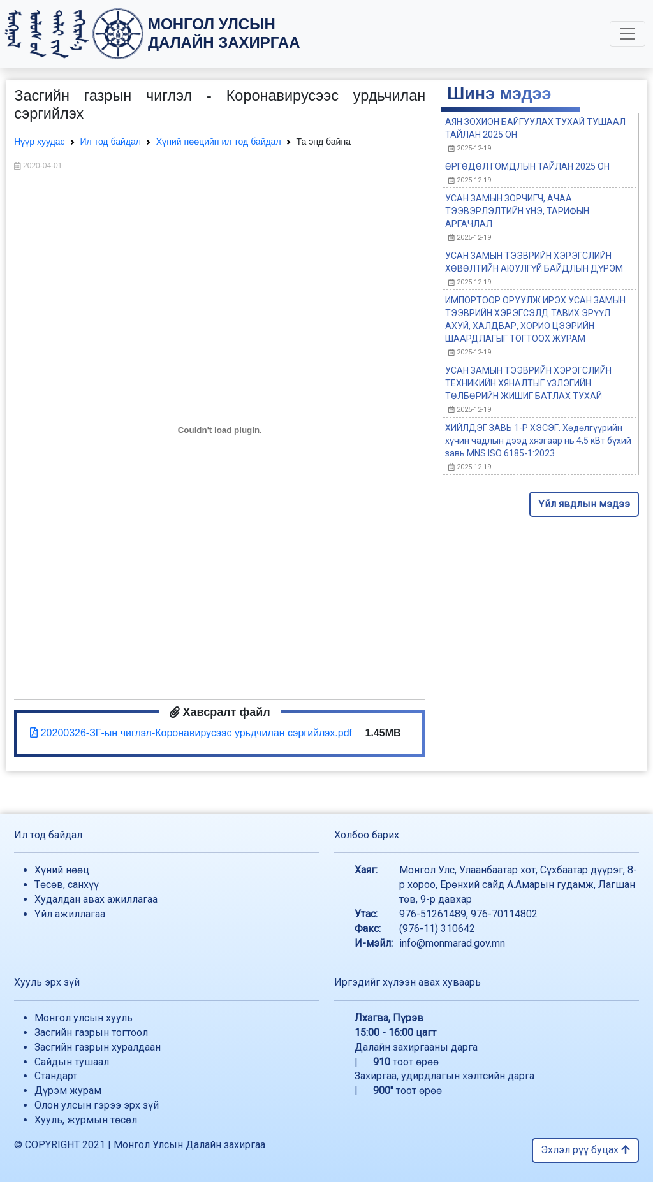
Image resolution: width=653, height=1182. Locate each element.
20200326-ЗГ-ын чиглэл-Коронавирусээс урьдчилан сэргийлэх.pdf (191, 732)
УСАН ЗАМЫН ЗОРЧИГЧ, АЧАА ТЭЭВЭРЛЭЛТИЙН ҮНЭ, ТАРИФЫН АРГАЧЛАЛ (517, 211)
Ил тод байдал (110, 141)
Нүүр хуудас (39, 141)
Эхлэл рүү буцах (585, 1150)
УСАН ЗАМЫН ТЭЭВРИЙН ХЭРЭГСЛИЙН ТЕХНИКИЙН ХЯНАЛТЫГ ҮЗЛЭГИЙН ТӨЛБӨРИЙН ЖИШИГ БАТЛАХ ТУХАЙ (528, 383)
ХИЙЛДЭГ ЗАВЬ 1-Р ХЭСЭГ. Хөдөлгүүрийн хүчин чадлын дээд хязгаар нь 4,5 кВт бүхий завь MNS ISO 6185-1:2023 (538, 440)
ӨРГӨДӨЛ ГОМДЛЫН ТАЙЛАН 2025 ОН (527, 166)
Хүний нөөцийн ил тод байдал (218, 141)
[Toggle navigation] (627, 34)
